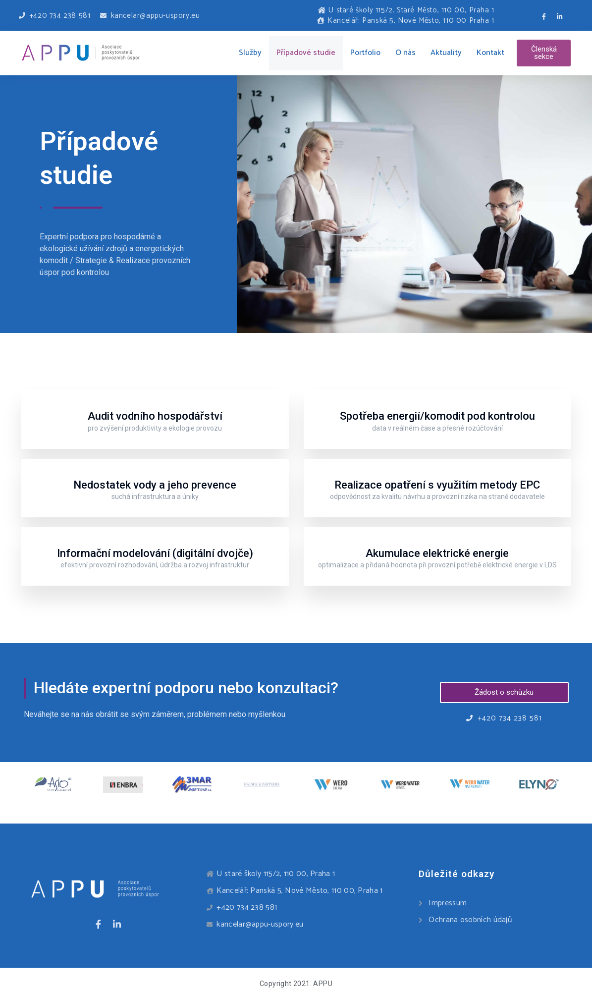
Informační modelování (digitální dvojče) (155, 553)
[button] (544, 53)
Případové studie (305, 52)
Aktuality (446, 52)
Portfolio (365, 52)
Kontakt (490, 52)
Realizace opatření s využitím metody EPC (437, 485)
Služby (250, 52)
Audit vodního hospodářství (155, 416)
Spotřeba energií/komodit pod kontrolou (437, 416)
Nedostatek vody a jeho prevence (154, 485)
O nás (405, 52)
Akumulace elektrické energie (437, 553)
